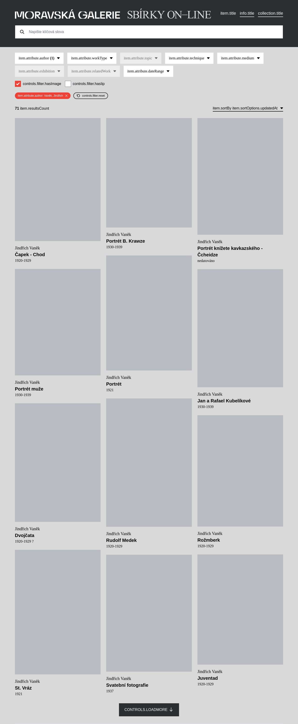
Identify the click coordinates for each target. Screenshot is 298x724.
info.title (247, 13)
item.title (228, 13)
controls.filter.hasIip (89, 84)
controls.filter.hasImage (42, 84)
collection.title (270, 13)
